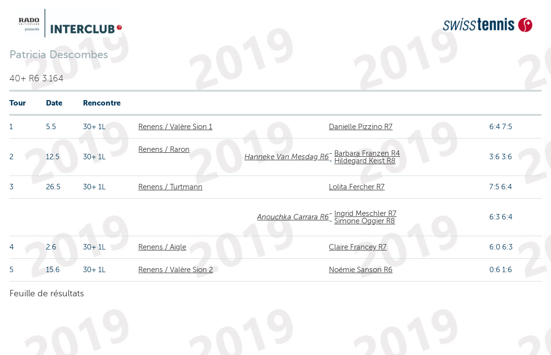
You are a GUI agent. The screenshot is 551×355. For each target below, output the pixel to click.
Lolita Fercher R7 (357, 187)
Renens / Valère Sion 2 (175, 270)
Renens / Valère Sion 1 (175, 127)
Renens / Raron (164, 149)
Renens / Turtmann (170, 187)
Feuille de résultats (46, 293)
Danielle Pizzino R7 (361, 127)
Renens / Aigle (162, 247)
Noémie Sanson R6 (361, 270)
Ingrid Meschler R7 (365, 213)
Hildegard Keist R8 (364, 161)
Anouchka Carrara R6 (293, 217)
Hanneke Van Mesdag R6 (286, 157)
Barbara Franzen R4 (367, 153)
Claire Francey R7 (358, 247)
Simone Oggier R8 (364, 221)
